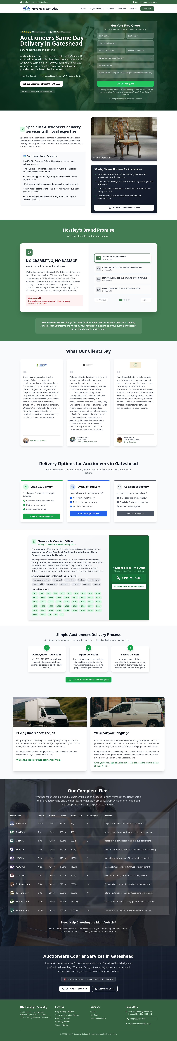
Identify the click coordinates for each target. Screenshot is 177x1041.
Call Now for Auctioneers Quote (129, 586)
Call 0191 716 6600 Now (74, 988)
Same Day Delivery (62, 1021)
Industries (122, 8)
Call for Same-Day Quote (41, 516)
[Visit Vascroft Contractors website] (41, 365)
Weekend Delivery (62, 1025)
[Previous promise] (101, 300)
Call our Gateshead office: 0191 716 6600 (41, 84)
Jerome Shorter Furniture (87, 442)
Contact (93, 1011)
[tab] (122, 258)
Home (83, 8)
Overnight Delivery (62, 1018)
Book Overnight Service (88, 513)
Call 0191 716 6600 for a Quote (124, 207)
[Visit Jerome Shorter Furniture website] (88, 365)
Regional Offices (96, 8)
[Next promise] (146, 300)
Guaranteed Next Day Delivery (67, 1015)
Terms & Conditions (98, 1018)
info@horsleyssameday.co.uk (138, 1024)
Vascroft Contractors (38, 440)
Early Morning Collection (64, 1011)
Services (133, 8)
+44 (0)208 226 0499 (136, 1019)
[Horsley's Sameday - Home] (40, 8)
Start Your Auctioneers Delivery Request (88, 679)
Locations (110, 8)
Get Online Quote (105, 988)
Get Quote (147, 8)
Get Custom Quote (135, 513)
